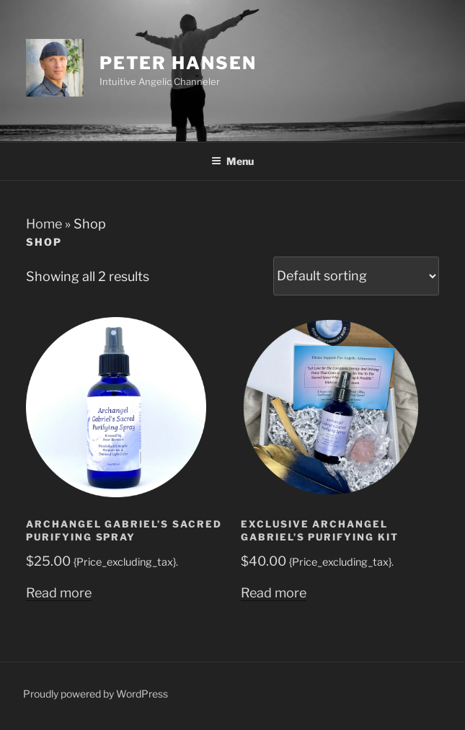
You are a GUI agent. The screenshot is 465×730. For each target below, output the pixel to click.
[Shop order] (356, 276)
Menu (232, 161)
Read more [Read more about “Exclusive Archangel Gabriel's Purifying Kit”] (273, 592)
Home (44, 223)
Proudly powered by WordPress (95, 693)
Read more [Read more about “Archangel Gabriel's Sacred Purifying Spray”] (59, 592)
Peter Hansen (178, 63)
